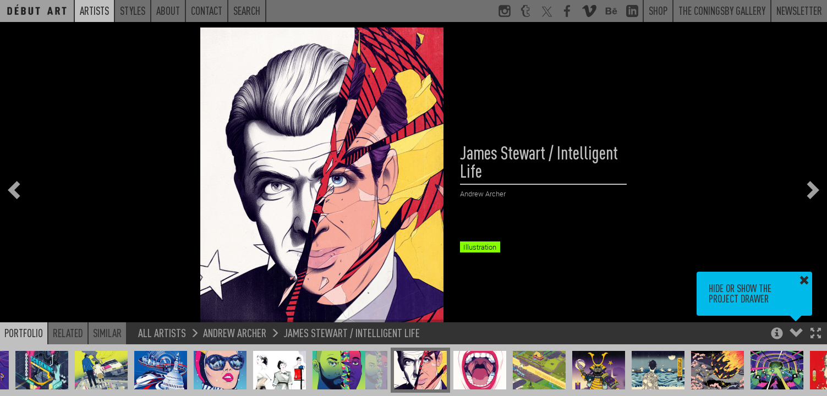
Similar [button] (107, 333)
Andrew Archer (234, 332)
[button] (815, 334)
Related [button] (68, 333)
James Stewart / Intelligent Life (351, 332)
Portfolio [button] (23, 333)
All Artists (162, 332)
